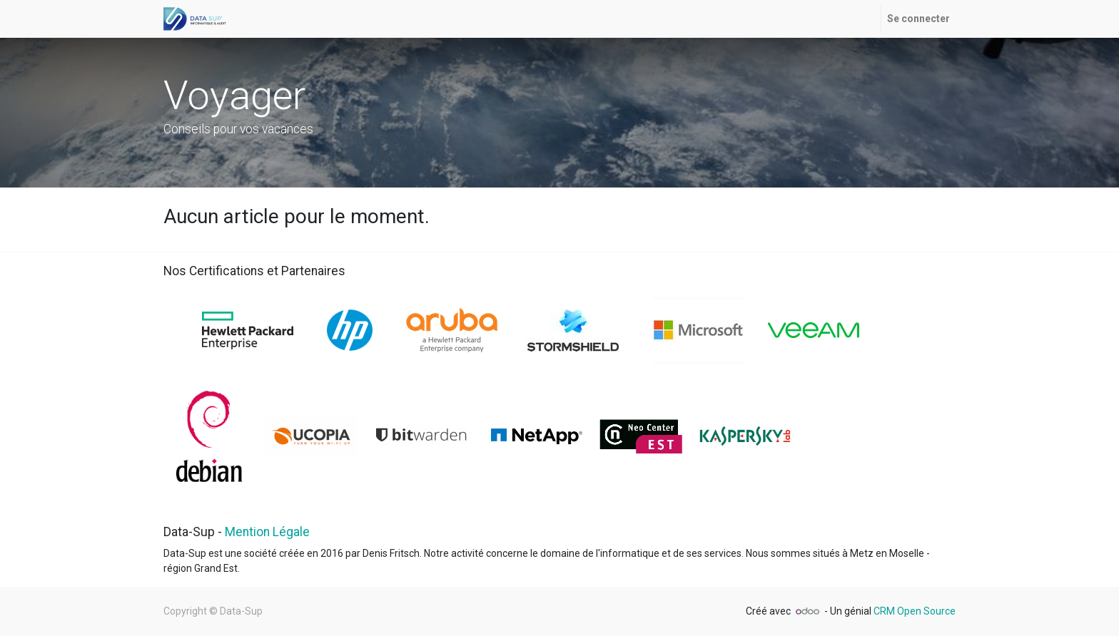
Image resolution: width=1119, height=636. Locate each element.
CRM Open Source (915, 611)
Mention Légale (267, 532)
